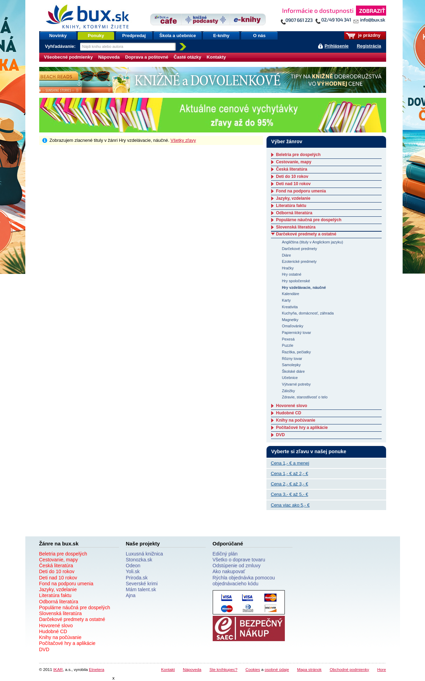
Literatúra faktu (291, 205)
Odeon (133, 565)
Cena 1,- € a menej (290, 463)
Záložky (288, 391)
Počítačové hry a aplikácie (302, 427)
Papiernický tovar (296, 332)
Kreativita (290, 307)
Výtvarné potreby (296, 384)
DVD (280, 434)
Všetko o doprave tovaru (239, 559)
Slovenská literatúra (296, 227)
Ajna (131, 595)
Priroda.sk (137, 577)
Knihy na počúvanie (295, 420)
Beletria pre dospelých (298, 154)
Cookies (252, 669)
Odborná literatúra (294, 212)
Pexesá (288, 339)
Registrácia (369, 46)
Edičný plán (225, 554)
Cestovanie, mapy (294, 162)
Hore (381, 669)
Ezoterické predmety (299, 261)
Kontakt (168, 669)
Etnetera (96, 669)
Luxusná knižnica (144, 554)
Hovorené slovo (291, 405)
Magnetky (290, 320)
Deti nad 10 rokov (293, 183)
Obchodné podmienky (349, 669)
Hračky (288, 268)
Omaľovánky (292, 326)
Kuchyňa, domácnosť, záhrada (307, 313)
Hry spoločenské (296, 281)
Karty (286, 300)
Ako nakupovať (229, 571)
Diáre (286, 255)
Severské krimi (142, 583)
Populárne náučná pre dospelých (308, 219)
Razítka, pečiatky (296, 352)
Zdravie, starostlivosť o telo (305, 397)
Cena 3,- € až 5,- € (289, 494)
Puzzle (287, 345)
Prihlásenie (336, 46)
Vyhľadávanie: (61, 46)
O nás (259, 35)
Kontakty (216, 57)
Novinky (58, 35)
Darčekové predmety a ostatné (306, 234)
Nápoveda (109, 57)
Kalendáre (290, 294)
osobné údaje (277, 669)
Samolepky (291, 365)
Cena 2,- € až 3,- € (289, 483)
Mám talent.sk (141, 589)
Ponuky (96, 35)
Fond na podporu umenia (301, 191)
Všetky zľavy (183, 140)
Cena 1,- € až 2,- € (289, 473)
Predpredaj (134, 35)
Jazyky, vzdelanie (293, 198)
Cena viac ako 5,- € (290, 505)
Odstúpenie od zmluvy (237, 565)
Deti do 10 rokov (292, 176)
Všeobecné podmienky (68, 57)
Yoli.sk (133, 571)
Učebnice (290, 378)
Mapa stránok (309, 669)
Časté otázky (187, 57)
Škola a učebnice (177, 35)
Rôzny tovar (292, 358)
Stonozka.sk (139, 559)
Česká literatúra (291, 169)
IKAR (58, 669)
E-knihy (221, 35)
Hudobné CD (288, 413)
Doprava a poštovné (146, 57)
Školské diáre (293, 371)
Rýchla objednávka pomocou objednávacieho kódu (244, 580)
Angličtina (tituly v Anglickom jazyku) (312, 242)
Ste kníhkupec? (224, 669)
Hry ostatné (291, 274)
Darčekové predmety (299, 249)
